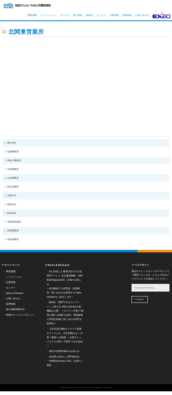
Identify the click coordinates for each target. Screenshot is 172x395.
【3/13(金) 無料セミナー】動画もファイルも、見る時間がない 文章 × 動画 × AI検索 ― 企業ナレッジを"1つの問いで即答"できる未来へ (65, 337)
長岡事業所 (13, 230)
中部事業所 (13, 169)
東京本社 (11, 142)
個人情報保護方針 (15, 309)
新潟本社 (11, 213)
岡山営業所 (13, 186)
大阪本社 (11, 195)
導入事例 (77, 15)
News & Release (15, 293)
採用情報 (127, 15)
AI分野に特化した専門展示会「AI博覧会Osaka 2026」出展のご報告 (65, 360)
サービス (65, 15)
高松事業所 (13, 239)
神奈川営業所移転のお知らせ (64, 351)
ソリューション (48, 15)
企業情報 (114, 15)
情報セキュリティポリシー (20, 314)
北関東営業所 (14, 221)
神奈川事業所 (14, 160)
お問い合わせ (142, 15)
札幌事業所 (13, 151)
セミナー (101, 15)
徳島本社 (11, 204)
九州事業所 (13, 178)
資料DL (89, 15)
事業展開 (32, 15)
